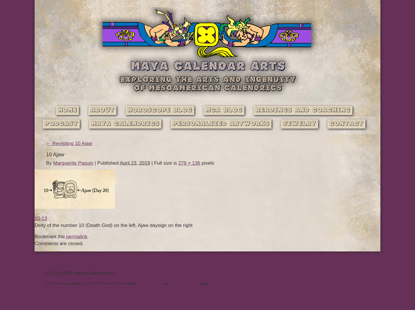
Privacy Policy (107, 263)
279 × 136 (189, 163)
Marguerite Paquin (73, 163)
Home (67, 110)
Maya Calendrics (125, 124)
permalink (77, 236)
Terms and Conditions (68, 263)
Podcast (61, 124)
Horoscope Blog (160, 110)
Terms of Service (184, 283)
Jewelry (299, 124)
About (102, 110)
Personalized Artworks (221, 124)
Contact (346, 124)
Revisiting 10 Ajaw (69, 143)
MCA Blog (223, 110)
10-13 (41, 218)
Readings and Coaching (303, 110)
